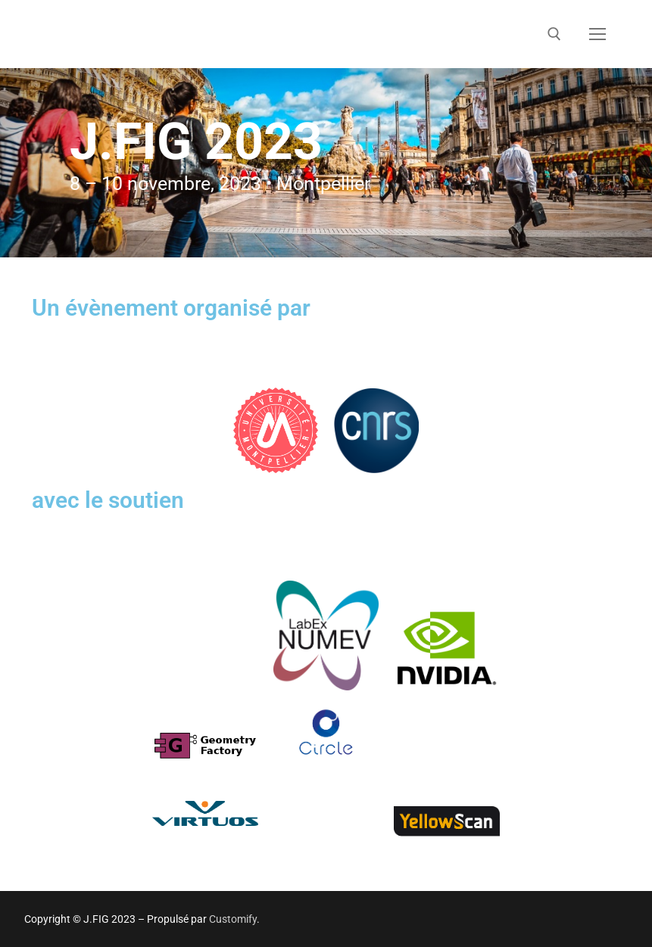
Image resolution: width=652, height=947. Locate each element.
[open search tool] (554, 34)
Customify (233, 919)
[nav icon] (597, 34)
